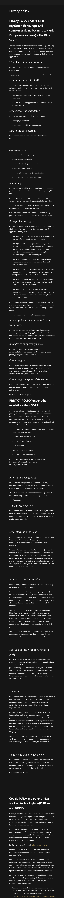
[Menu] (2, 2)
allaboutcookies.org (39, 845)
